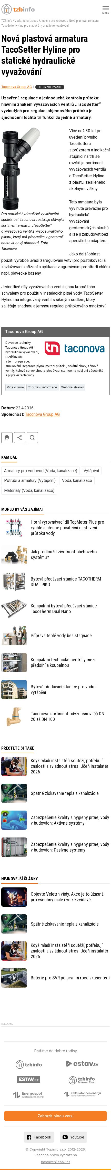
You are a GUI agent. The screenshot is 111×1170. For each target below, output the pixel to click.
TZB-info (6, 21)
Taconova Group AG (16, 87)
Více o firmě (15, 387)
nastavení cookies (55, 1162)
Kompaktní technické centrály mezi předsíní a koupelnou (63, 662)
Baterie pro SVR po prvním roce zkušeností (70, 977)
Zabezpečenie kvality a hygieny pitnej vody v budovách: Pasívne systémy (70, 847)
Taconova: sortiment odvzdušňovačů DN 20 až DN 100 (67, 716)
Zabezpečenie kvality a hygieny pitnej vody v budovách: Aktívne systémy (70, 820)
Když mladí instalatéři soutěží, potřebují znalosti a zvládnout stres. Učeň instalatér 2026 (69, 766)
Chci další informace (42, 387)
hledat (32, 437)
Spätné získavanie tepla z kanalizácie (65, 793)
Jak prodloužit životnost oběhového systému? (64, 554)
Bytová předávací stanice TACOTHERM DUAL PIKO (66, 581)
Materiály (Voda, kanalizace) (29, 490)
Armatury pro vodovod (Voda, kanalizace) (40, 470)
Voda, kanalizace (25, 21)
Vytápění (91, 470)
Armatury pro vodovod (52, 21)
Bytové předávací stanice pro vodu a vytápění (64, 689)
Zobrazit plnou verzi (56, 1116)
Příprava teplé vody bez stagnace (61, 635)
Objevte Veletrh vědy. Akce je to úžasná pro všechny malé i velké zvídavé (67, 896)
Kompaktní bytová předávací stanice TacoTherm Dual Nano (64, 608)
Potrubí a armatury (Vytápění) (30, 480)
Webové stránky (72, 387)
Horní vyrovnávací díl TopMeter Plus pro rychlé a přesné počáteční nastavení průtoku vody (67, 527)
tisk (7, 437)
